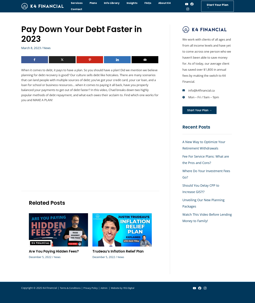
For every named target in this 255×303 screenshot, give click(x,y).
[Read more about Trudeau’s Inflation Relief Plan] (122, 229)
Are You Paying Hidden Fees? (55, 251)
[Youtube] (182, 4)
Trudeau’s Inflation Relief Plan (119, 251)
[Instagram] (183, 9)
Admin (109, 287)
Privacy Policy (94, 287)
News (47, 48)
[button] (216, 6)
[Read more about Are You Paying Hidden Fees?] (58, 229)
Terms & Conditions (71, 287)
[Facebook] (187, 4)
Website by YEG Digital (129, 287)
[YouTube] (194, 288)
